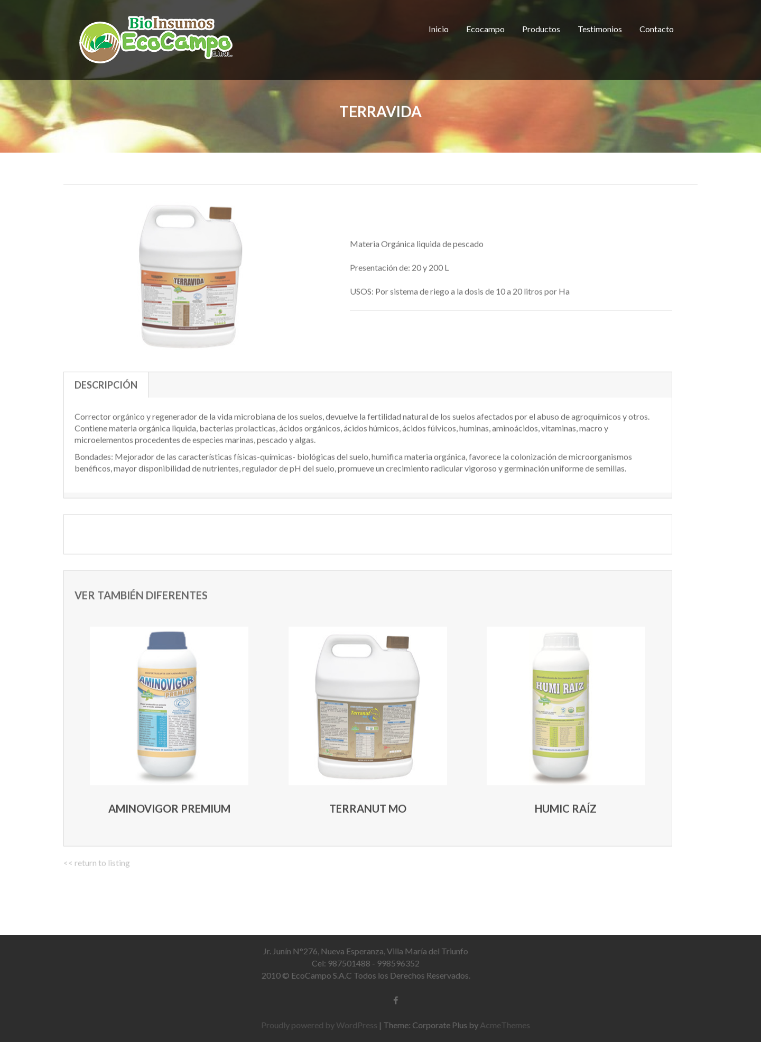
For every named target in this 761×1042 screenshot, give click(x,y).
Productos (541, 29)
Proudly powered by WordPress (322, 1025)
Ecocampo (485, 29)
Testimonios (600, 29)
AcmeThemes (507, 1025)
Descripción (106, 383)
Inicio (439, 29)
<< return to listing (96, 861)
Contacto (656, 29)
